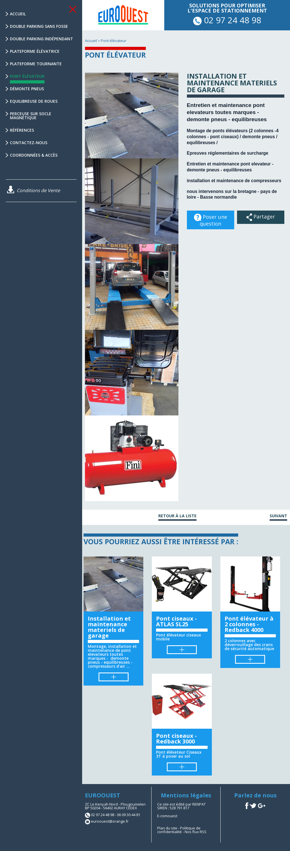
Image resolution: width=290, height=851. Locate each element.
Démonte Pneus (27, 88)
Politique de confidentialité (179, 829)
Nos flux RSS (195, 831)
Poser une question (210, 218)
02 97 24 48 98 (227, 20)
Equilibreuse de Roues (33, 101)
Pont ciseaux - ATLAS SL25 (176, 621)
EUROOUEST (102, 795)
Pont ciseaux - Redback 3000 (176, 738)
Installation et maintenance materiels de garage (109, 627)
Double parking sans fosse (39, 26)
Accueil (18, 13)
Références (22, 130)
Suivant (278, 516)
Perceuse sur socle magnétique (30, 115)
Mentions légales (186, 795)
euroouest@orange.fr (110, 821)
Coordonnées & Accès (33, 155)
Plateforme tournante (36, 63)
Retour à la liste (177, 516)
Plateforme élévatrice (34, 51)
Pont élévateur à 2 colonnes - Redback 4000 (249, 624)
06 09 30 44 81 (128, 814)
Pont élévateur (27, 78)
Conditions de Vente (33, 190)
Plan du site (167, 828)
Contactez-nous (28, 142)
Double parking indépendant (41, 38)
